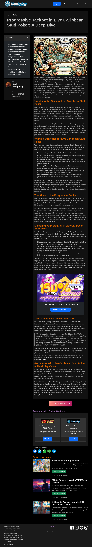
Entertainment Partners (53, 529)
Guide (77, 4)
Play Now (47, 439)
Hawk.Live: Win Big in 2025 (65, 460)
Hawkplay (40, 187)
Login (85, 4)
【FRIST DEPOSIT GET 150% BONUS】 (60, 304)
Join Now (74, 439)
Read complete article (59, 471)
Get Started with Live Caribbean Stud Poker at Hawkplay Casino (17, 72)
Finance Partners (52, 532)
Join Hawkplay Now (60, 310)
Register (56, 4)
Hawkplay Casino (40, 359)
